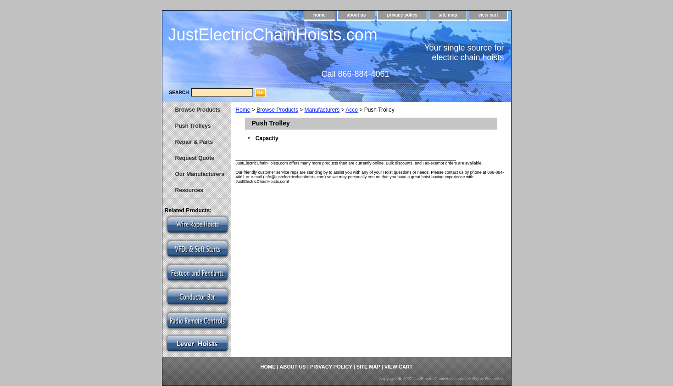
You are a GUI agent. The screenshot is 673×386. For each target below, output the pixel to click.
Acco (351, 110)
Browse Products (277, 110)
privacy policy (402, 14)
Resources (189, 190)
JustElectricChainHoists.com (273, 34)
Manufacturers (322, 110)
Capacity (267, 138)
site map (448, 14)
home (319, 14)
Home (243, 110)
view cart (488, 14)
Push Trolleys (193, 126)
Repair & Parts (194, 142)
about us (356, 14)
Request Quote (194, 158)
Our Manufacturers (199, 174)
